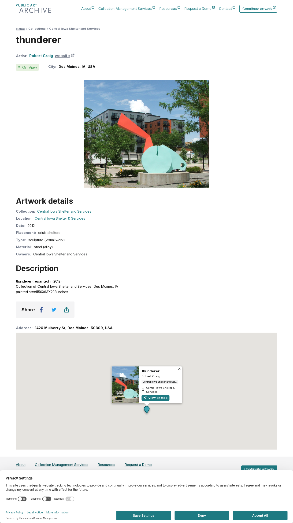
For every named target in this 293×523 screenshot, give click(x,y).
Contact (225, 8)
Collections (37, 28)
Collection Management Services (125, 8)
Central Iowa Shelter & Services (60, 218)
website (65, 56)
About (86, 8)
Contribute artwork (259, 9)
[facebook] (41, 309)
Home (20, 29)
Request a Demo (197, 8)
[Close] (179, 369)
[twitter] (53, 309)
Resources (168, 8)
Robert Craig (41, 55)
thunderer (150, 371)
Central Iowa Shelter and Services (74, 28)
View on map (155, 398)
